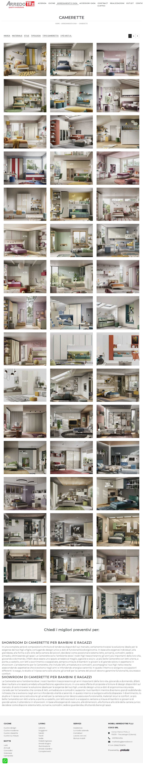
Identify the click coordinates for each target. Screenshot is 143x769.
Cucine (51, 3)
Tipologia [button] (36, 36)
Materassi (8, 753)
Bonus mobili (79, 738)
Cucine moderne (11, 730)
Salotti (41, 733)
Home (57, 23)
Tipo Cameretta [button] (51, 36)
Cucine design (10, 728)
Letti (6, 745)
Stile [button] (26, 36)
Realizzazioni (117, 3)
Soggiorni (43, 730)
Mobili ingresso (45, 741)
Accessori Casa (87, 3)
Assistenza (77, 728)
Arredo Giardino (45, 749)
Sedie (41, 738)
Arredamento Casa (67, 3)
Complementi (45, 751)
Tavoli (41, 736)
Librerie (42, 728)
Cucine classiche (11, 733)
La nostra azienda (80, 730)
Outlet (130, 3)
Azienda (42, 3)
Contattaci (77, 733)
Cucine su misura (11, 736)
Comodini (8, 750)
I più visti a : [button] (66, 36)
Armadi (7, 748)
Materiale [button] (17, 36)
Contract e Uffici (103, 4)
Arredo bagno (45, 743)
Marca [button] (7, 36)
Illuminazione (44, 746)
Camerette (83, 23)
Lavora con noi (79, 736)
